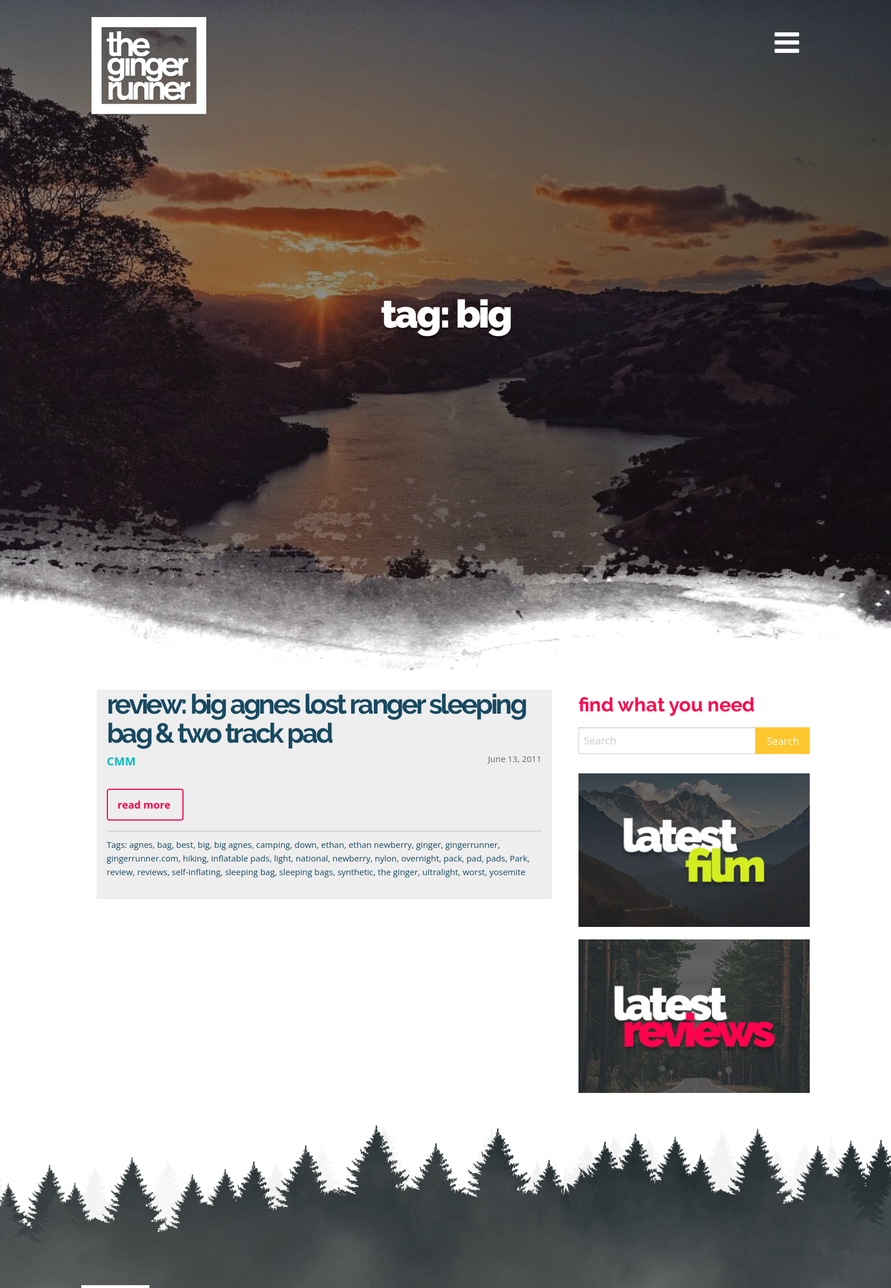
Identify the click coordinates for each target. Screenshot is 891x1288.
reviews (152, 871)
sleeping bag (250, 871)
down (305, 844)
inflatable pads (240, 858)
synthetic (355, 871)
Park (518, 858)
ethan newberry (379, 844)
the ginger (398, 871)
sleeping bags (306, 871)
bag (164, 844)
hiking (195, 858)
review (120, 871)
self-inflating (196, 871)
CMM (121, 761)
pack (453, 858)
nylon (385, 858)
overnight (420, 858)
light (282, 858)
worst (474, 871)
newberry (351, 858)
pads (495, 858)
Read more (144, 804)
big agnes (233, 844)
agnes (140, 844)
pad (474, 858)
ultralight (440, 871)
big (204, 844)
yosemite (507, 871)
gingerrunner (472, 844)
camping (273, 844)
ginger (428, 844)
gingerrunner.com (142, 858)
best (184, 844)
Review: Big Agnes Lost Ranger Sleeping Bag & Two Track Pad (316, 718)
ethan (332, 844)
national (311, 858)
